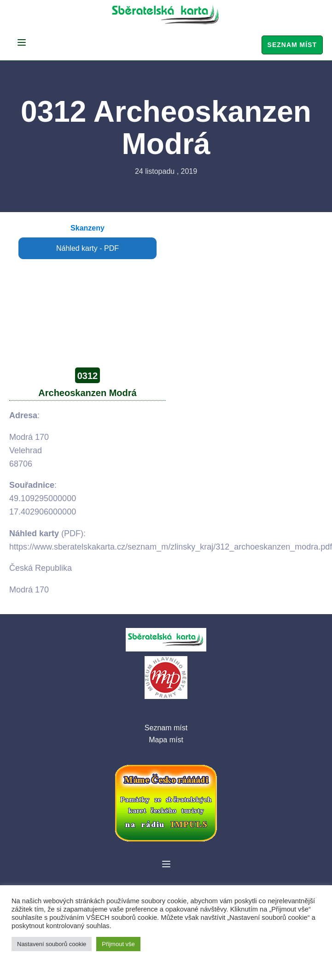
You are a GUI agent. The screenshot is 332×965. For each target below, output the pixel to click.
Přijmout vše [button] (118, 944)
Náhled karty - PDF (87, 248)
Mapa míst (166, 740)
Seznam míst (292, 44)
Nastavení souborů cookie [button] (51, 944)
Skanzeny (87, 228)
